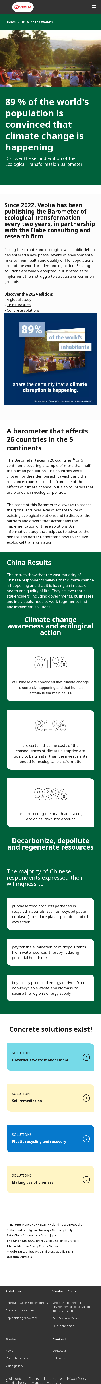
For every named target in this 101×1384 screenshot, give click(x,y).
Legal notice (53, 1378)
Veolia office (14, 1378)
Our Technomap (63, 1326)
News (9, 1351)
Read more (50, 1057)
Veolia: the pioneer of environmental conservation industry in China (71, 1307)
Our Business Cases (65, 1318)
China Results (19, 304)
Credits (34, 1378)
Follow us (58, 1358)
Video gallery (14, 1366)
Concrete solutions (23, 310)
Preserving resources (20, 1310)
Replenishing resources (21, 1318)
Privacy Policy (76, 1378)
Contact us (59, 1351)
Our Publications (17, 1358)
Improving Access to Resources (27, 1303)
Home (11, 22)
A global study (19, 299)
